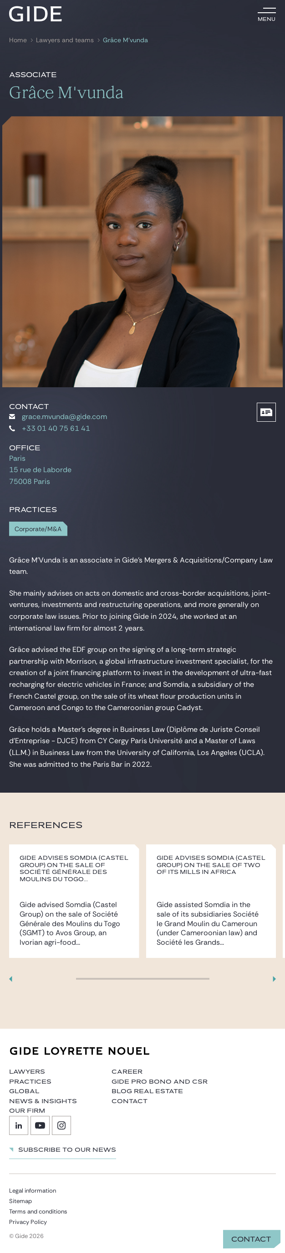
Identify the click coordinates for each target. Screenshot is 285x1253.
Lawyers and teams (65, 40)
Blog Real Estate (147, 1091)
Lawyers (27, 1072)
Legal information (32, 1190)
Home (18, 40)
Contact (251, 1239)
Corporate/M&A (38, 529)
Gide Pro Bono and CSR (160, 1082)
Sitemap (20, 1201)
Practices (30, 1082)
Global (24, 1091)
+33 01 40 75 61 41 (49, 428)
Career (127, 1072)
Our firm (27, 1111)
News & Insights (43, 1101)
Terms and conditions (38, 1211)
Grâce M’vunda (125, 40)
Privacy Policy (28, 1222)
